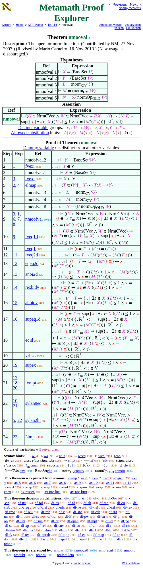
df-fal (39, 503)
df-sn (101, 516)
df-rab (45, 512)
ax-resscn (28, 492)
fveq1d (31, 236)
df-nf (71, 503)
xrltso (30, 355)
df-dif (113, 512)
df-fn (63, 530)
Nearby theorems (130, 8)
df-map (98, 534)
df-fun (46, 530)
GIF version (133, 28)
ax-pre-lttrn (78, 492)
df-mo (104, 503)
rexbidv (32, 287)
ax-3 (106, 478)
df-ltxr (118, 539)
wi (34, 456)
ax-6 (32, 482)
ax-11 (110, 482)
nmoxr (58, 550)
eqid (29, 340)
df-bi (67, 498)
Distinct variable (33, 127)
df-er (81, 534)
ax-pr (100, 487)
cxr (89, 465)
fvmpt (30, 382)
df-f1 (92, 530)
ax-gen (118, 478)
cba (49, 471)
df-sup (44, 539)
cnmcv (79, 471)
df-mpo (63, 534)
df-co (76, 525)
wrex (10, 460)
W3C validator (131, 563)
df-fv (8, 534)
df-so (9, 525)
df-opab (72, 521)
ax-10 (93, 482)
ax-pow (82, 487)
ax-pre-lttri (52, 492)
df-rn (109, 525)
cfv (105, 460)
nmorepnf (106, 550)
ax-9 (77, 482)
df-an (82, 498)
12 (15, 263)
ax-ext (9, 487)
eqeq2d (31, 263)
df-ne (77, 507)
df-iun (38, 521)
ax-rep (27, 487)
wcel (101, 456)
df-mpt (92, 521)
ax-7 (47, 482)
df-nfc (60, 507)
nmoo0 (41, 555)
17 (15, 377)
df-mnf (81, 539)
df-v (62, 512)
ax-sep (45, 487)
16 (15, 319)
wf (92, 460)
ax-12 (127, 482)
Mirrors (6, 24)
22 (19, 420)
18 (15, 382)
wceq (82, 456)
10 (15, 400)
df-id (109, 521)
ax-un (116, 487)
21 (15, 405)
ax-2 (95, 478)
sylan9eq (33, 403)
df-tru (22, 503)
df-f (78, 530)
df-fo (108, 530)
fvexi (30, 166)
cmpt (71, 460)
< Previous (118, 4)
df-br (55, 521)
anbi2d (31, 274)
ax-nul (63, 487)
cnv (22, 471)
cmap (34, 465)
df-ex (55, 503)
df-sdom (25, 539)
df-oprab (43, 534)
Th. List (52, 24)
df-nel (93, 507)
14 (15, 287)
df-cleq (23, 507)
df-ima (10, 530)
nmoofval (34, 219)
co (14, 465)
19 (15, 365)
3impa (31, 436)
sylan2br (33, 420)
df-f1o (125, 530)
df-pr (117, 516)
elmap (30, 185)
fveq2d (31, 254)
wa (46, 456)
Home (20, 24)
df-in (19, 516)
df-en (116, 534)
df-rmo (10, 512)
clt (107, 465)
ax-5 (17, 482)
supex (30, 365)
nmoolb (129, 550)
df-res (126, 525)
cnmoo (120, 471)
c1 (71, 465)
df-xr (100, 539)
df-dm (93, 525)
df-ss (35, 516)
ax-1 (84, 478)
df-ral (111, 507)
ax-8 (62, 482)
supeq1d (32, 319)
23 (15, 436)
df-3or (112, 498)
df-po (125, 521)
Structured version (111, 24)
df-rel (42, 525)
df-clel (42, 507)
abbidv (31, 302)
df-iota (28, 530)
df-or (97, 498)
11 (15, 254)
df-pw (84, 516)
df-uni (20, 521)
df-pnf (62, 539)
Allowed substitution (30, 132)
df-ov (25, 534)
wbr (51, 460)
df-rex (127, 507)
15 (15, 302)
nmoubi (19, 555)
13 (15, 274)
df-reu (28, 512)
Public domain (82, 563)
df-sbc (78, 512)
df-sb (87, 503)
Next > (135, 4)
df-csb (95, 512)
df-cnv (59, 525)
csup (55, 465)
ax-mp (72, 478)
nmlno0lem (65, 555)
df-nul (52, 516)
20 (15, 387)
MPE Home (35, 24)
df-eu (121, 503)
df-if (68, 516)
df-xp (25, 525)
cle (125, 465)
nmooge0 (81, 550)
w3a (62, 456)
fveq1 (30, 248)
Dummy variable (38, 147)
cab (118, 456)
